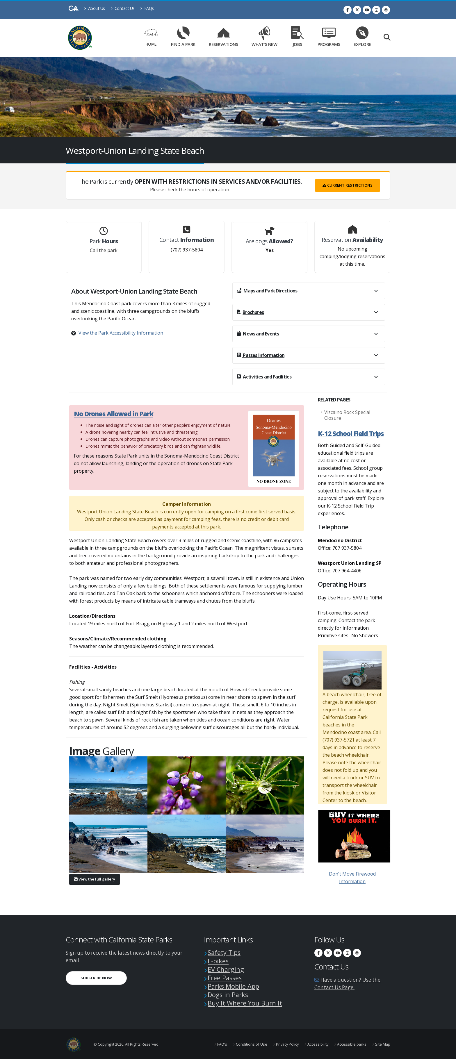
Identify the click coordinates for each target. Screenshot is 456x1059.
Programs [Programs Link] (329, 38)
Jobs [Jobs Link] (297, 38)
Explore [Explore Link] (362, 38)
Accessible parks (351, 1044)
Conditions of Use (251, 1044)
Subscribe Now (96, 978)
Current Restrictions (348, 185)
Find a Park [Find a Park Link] (183, 38)
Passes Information (260, 355)
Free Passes (225, 978)
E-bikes (218, 961)
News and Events (258, 334)
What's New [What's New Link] (264, 38)
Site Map (382, 1044)
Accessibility (317, 1044)
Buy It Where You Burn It (245, 1003)
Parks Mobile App (233, 986)
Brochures (250, 312)
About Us (94, 8)
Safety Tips (224, 952)
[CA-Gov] (73, 10)
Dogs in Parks (228, 994)
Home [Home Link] (151, 38)
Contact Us (123, 8)
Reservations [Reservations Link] (223, 38)
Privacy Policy (287, 1044)
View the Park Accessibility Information (121, 333)
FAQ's (221, 1044)
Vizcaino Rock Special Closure (347, 415)
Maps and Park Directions (267, 290)
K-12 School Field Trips (351, 433)
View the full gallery (94, 879)
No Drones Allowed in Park (113, 413)
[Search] (387, 38)
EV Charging (226, 969)
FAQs (147, 8)
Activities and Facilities (264, 377)
